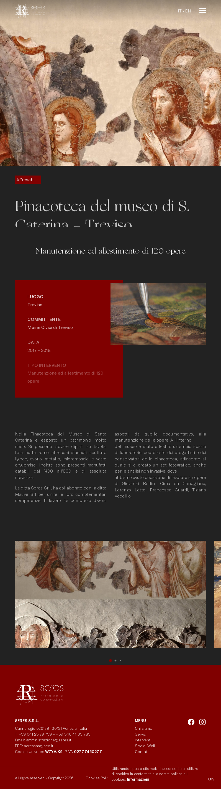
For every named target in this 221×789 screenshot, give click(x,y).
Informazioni (138, 779)
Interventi (143, 740)
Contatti (142, 751)
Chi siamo (143, 728)
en (188, 10)
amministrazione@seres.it (49, 740)
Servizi (141, 734)
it (180, 10)
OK (211, 779)
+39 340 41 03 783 (73, 734)
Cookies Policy (98, 778)
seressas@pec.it (38, 745)
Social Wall (145, 745)
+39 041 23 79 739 (35, 734)
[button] (110, 660)
